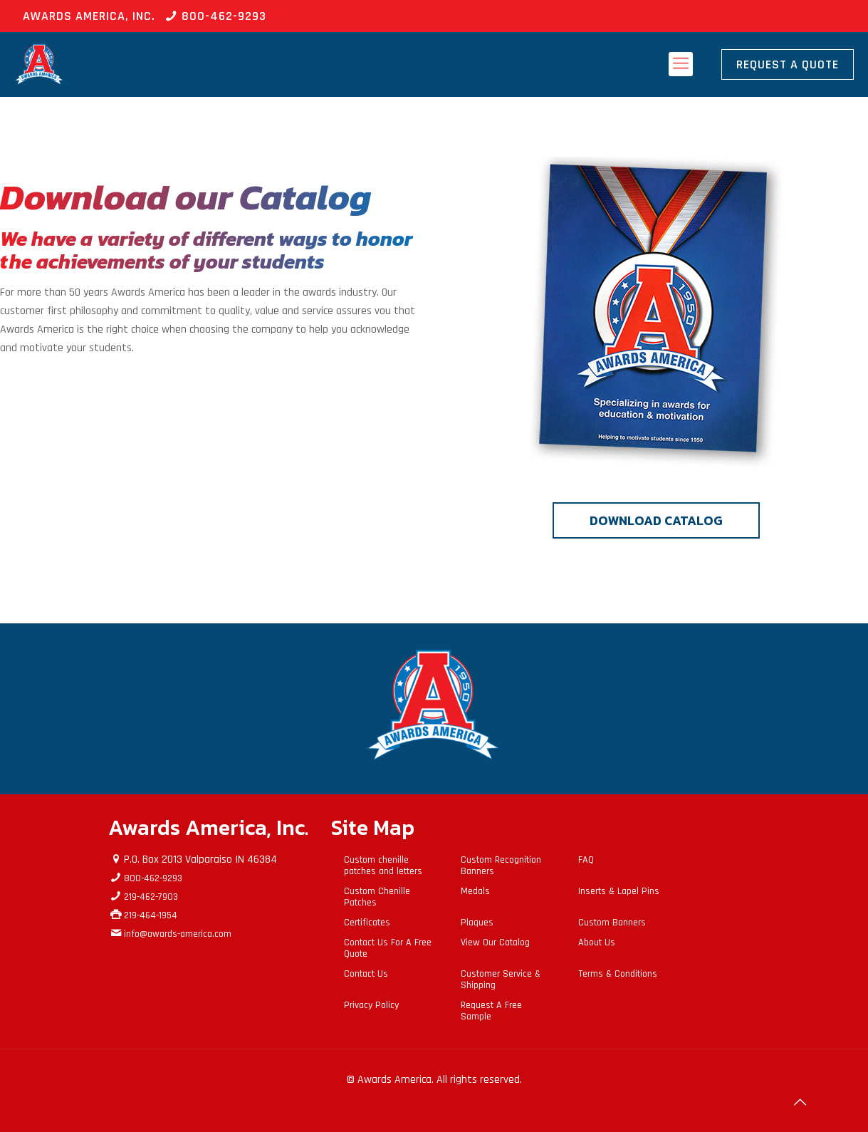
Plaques (477, 922)
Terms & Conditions (617, 973)
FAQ (586, 859)
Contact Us (366, 973)
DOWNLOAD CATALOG (656, 520)
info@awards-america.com (177, 934)
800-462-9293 (224, 16)
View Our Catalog (495, 942)
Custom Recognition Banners (501, 865)
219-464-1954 (150, 915)
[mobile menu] (681, 64)
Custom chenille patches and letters (383, 865)
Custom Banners (612, 922)
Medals (475, 891)
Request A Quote (787, 64)
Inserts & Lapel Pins (618, 891)
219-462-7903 (151, 896)
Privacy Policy (371, 1005)
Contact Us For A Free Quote (388, 948)
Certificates (367, 922)
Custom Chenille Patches (377, 897)
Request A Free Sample (491, 1011)
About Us (596, 942)
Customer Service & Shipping (500, 979)
